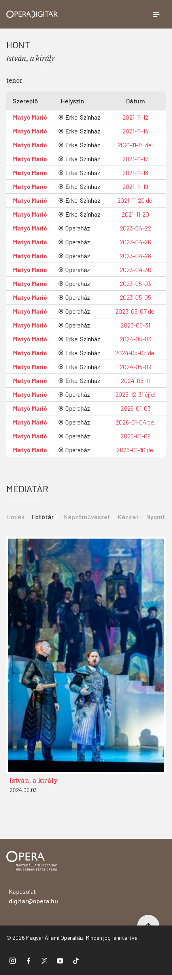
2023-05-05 (135, 297)
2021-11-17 (135, 158)
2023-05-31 (135, 325)
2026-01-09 (136, 436)
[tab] (44, 516)
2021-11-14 (136, 131)
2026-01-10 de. (136, 449)
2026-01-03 (136, 408)
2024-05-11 (135, 380)
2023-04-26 (135, 242)
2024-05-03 (135, 339)
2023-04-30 (135, 269)
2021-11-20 (135, 214)
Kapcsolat (33, 896)
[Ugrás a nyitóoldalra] (32, 14)
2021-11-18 (135, 172)
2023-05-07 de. (135, 311)
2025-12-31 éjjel (135, 394)
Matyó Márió (30, 117)
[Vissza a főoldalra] (31, 862)
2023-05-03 (135, 283)
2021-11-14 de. (135, 145)
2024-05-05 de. (135, 352)
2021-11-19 (135, 186)
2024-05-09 (135, 366)
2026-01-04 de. (135, 422)
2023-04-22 (135, 228)
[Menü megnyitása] (156, 14)
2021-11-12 (135, 117)
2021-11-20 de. (135, 200)
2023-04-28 (135, 255)
